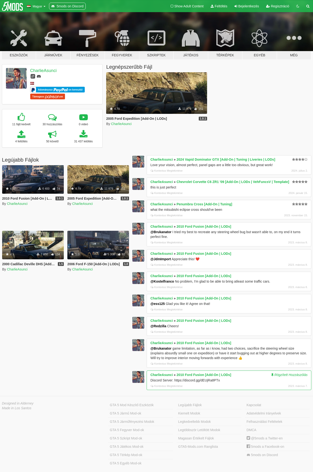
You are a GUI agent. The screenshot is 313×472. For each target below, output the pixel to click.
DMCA (251, 430)
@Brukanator (160, 232)
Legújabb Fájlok (190, 405)
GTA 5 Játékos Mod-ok (126, 446)
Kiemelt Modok (189, 413)
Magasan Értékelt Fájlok (196, 438)
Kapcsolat (254, 405)
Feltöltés (219, 6)
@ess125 (157, 304)
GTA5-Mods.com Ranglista (198, 446)
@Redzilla (158, 326)
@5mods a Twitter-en (265, 438)
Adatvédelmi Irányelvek (264, 413)
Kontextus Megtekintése (167, 170)
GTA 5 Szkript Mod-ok (126, 438)
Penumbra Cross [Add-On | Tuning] (204, 204)
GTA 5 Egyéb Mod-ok (125, 463)
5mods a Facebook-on (265, 446)
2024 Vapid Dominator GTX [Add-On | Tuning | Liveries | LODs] (226, 159)
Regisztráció (277, 6)
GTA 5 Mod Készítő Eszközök (132, 405)
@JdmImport (160, 259)
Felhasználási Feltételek (264, 422)
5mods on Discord (262, 455)
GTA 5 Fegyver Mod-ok (127, 430)
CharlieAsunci (43, 70)
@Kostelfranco (162, 281)
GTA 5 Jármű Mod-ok (125, 413)
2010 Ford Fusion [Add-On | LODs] (204, 226)
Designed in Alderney (18, 403)
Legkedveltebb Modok (194, 422)
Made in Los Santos (16, 408)
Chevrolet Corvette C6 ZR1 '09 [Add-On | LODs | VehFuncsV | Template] (233, 182)
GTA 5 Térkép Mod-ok (126, 455)
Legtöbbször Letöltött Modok (199, 430)
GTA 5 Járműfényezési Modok (132, 422)
